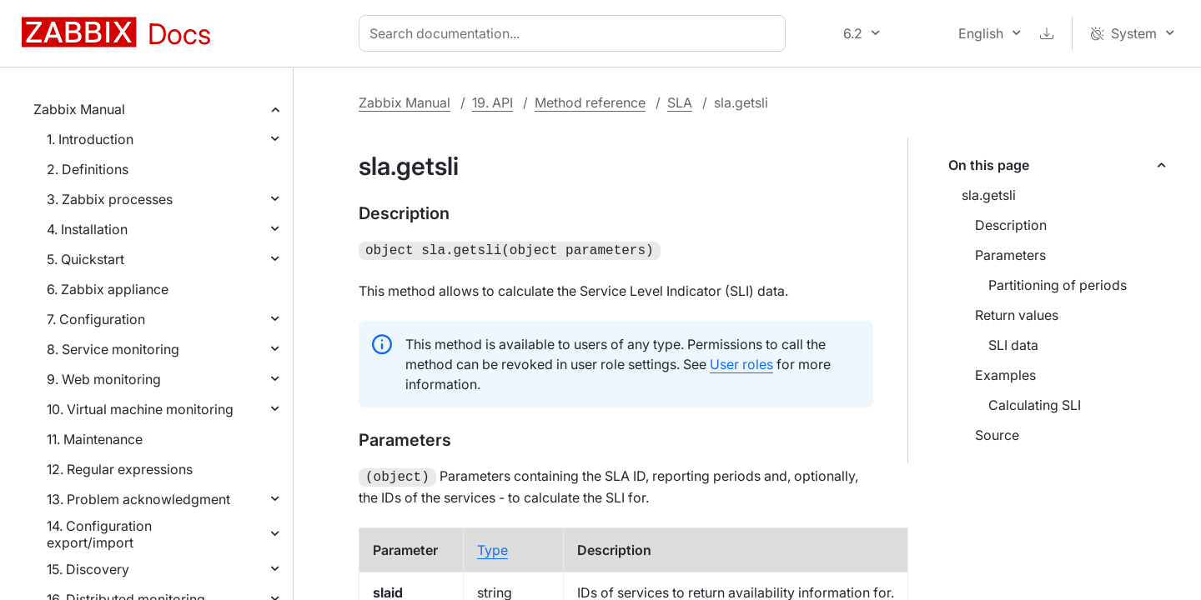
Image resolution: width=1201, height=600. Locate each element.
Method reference (590, 102)
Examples (1005, 375)
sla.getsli (989, 195)
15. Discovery (88, 569)
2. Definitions (87, 169)
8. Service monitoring (113, 349)
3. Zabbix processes (110, 199)
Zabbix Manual (79, 109)
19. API (492, 102)
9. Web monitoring (104, 379)
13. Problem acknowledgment (138, 499)
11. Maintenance (95, 439)
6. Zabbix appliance (107, 289)
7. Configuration (96, 319)
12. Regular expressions (120, 469)
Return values (1016, 315)
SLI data (1013, 345)
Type (492, 546)
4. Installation (87, 229)
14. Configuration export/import (99, 534)
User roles (741, 362)
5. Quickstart (85, 259)
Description (1011, 225)
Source (997, 435)
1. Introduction (90, 139)
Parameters (1010, 255)
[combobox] (575, 33)
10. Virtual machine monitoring (140, 409)
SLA (679, 102)
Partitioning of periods (1057, 285)
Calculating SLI (1034, 405)
